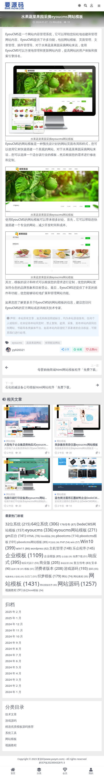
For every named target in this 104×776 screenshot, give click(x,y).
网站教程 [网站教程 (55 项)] (80, 576)
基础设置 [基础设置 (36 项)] (67, 563)
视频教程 (11, 745)
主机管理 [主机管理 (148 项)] (60, 548)
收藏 (77, 349)
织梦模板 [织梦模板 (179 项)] (49, 576)
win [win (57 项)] (75, 542)
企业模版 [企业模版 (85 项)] (52, 556)
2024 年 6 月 (13, 661)
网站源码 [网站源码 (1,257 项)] (77, 583)
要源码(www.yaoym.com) (50, 759)
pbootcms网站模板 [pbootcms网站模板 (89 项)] (32, 542)
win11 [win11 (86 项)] (23, 548)
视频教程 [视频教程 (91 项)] (13, 590)
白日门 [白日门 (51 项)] (31, 576)
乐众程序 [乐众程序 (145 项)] (83, 548)
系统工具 (11, 733)
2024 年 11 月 (14, 630)
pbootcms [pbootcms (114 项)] (67, 536)
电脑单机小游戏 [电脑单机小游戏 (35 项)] (14, 576)
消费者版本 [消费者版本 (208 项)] (49, 568)
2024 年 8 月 (13, 649)
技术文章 (11, 714)
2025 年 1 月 (13, 618)
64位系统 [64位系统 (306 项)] (45, 524)
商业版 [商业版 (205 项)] (49, 562)
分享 (65, 349)
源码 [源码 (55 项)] (93, 569)
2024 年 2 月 (13, 685)
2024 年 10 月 (14, 636)
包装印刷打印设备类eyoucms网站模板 (25, 499)
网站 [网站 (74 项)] (67, 576)
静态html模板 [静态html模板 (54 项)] (33, 590)
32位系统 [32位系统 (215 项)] (18, 524)
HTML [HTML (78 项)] (33, 536)
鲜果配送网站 (52, 342)
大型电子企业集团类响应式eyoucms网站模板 (25, 446)
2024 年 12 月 (14, 624)
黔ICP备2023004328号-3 (52, 762)
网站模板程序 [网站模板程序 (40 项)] (48, 584)
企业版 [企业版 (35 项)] (67, 556)
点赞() (91, 349)
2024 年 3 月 (13, 679)
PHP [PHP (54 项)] (65, 542)
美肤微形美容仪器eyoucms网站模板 (76, 444)
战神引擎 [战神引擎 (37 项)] (17, 568)
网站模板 (57, 22)
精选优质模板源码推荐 (19, 726)
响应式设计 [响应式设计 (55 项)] (30, 563)
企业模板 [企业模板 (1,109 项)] (24, 555)
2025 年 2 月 (13, 612)
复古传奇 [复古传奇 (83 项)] (82, 563)
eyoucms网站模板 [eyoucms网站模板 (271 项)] (75, 530)
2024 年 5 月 (13, 667)
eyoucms (17, 342)
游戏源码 (11, 720)
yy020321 (15, 350)
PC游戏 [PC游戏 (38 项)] (54, 542)
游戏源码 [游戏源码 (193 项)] (76, 568)
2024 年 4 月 (13, 673)
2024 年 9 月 (13, 642)
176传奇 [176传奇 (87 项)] (68, 524)
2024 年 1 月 (13, 692)
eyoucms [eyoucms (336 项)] (39, 530)
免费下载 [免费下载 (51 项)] (80, 556)
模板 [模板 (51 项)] (29, 569)
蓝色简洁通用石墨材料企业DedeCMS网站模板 (77, 499)
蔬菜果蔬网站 (33, 342)
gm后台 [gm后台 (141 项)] (15, 535)
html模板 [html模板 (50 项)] (48, 536)
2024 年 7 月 (13, 655)
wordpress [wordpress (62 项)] (40, 548)
